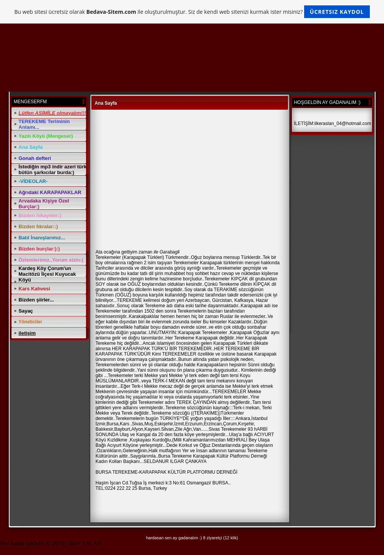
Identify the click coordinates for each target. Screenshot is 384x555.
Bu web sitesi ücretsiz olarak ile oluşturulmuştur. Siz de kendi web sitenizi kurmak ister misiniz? (191, 11)
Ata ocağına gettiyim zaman (124, 252)
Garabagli (169, 252)
